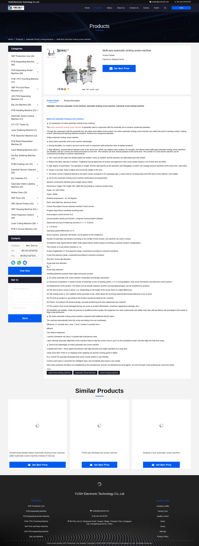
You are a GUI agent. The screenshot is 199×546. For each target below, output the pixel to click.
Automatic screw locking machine (39, 39)
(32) (23, 185)
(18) (22, 56)
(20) (19, 192)
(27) (19, 178)
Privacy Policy (162, 536)
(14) (24, 229)
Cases (162, 526)
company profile (162, 506)
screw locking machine (109, 373)
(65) (22, 63)
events (146, 8)
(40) (22, 71)
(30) (23, 171)
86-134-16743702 (182, 2)
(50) (21, 105)
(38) (23, 223)
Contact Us (134, 8)
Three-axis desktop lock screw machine (99, 453)
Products (98, 8)
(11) (20, 89)
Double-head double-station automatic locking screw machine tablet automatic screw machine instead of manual (37, 454)
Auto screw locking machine (59, 373)
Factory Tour (163, 511)
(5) (22, 142)
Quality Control (163, 516)
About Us (121, 8)
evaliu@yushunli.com (159, 2)
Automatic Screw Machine (85, 373)
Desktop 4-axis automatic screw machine (161, 453)
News (163, 521)
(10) (18, 198)
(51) (23, 110)
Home (87, 8)
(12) (24, 80)
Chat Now (25, 271)
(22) (22, 164)
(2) (24, 130)
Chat (181, 8)
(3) (20, 124)
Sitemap (163, 531)
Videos (109, 8)
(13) (21, 97)
